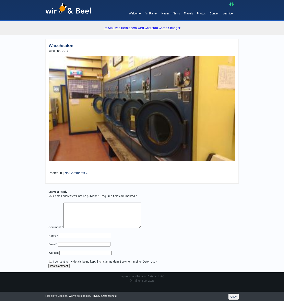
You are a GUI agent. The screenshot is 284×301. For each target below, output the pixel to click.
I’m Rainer (151, 13)
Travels (188, 13)
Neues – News (170, 13)
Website (53, 257)
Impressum (127, 281)
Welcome (135, 13)
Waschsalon (61, 45)
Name (53, 240)
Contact (214, 13)
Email (52, 249)
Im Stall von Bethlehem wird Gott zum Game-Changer (142, 28)
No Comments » (75, 173)
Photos (201, 13)
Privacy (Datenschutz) (150, 281)
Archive (228, 13)
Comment (55, 232)
